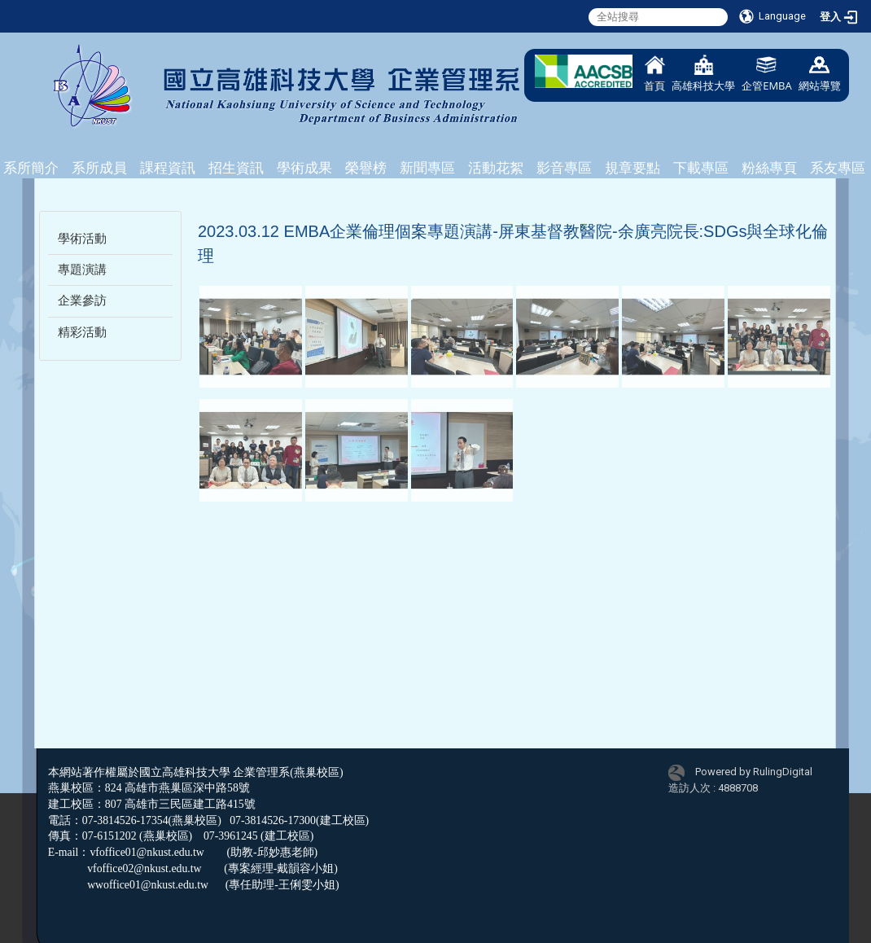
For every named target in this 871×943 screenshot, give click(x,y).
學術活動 (82, 238)
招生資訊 (236, 168)
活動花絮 (495, 168)
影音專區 (564, 168)
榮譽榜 (366, 168)
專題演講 (82, 269)
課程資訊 (167, 168)
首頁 (654, 74)
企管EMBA (767, 74)
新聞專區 (427, 168)
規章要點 (632, 168)
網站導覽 (820, 74)
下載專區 (701, 168)
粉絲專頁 (769, 168)
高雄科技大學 (703, 74)
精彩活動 (82, 332)
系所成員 (99, 168)
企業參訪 (82, 300)
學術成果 (304, 168)
